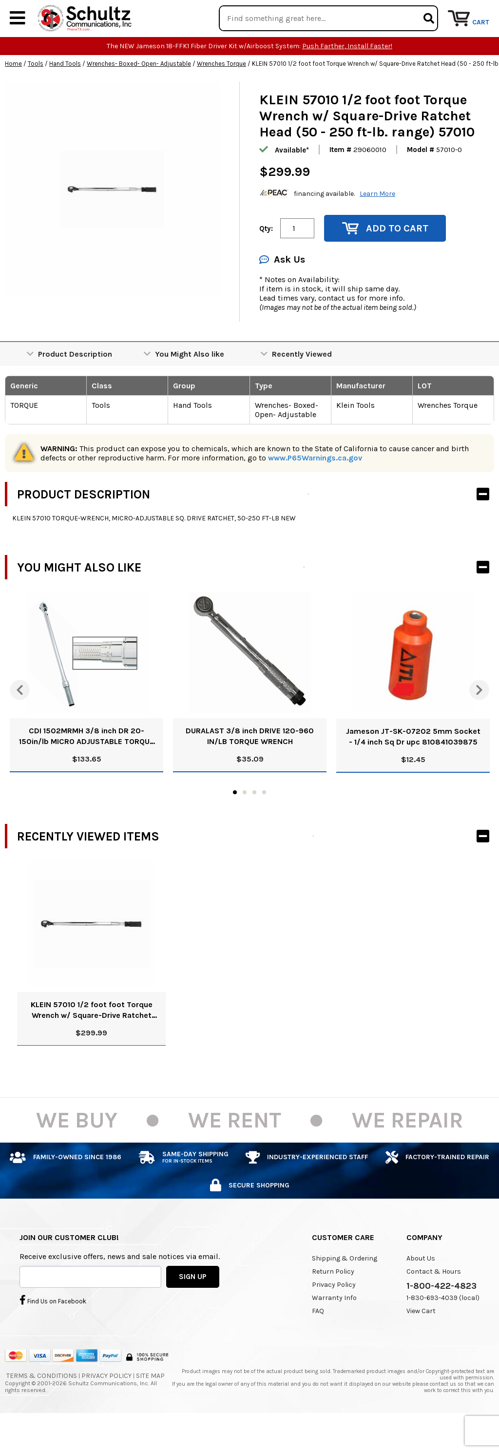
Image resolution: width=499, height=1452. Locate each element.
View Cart (421, 1341)
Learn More (377, 223)
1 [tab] (235, 822)
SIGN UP (193, 1305)
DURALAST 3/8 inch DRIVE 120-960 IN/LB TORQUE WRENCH (250, 766)
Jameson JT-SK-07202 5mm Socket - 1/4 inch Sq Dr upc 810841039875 (413, 766)
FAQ (318, 1341)
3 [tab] (254, 822)
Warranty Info (334, 1327)
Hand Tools (65, 93)
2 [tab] (245, 822)
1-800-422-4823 (441, 1315)
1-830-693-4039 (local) (443, 1327)
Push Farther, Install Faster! (347, 76)
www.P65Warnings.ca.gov (315, 487)
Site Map (150, 1405)
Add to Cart (385, 258)
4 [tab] (264, 822)
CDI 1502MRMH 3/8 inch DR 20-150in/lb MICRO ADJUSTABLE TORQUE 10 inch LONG (86, 766)
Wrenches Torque (221, 93)
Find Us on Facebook (52, 1329)
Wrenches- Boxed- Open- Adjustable (139, 93)
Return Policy (333, 1301)
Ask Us (282, 289)
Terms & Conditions (41, 1405)
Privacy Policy (334, 1314)
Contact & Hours (433, 1301)
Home (13, 93)
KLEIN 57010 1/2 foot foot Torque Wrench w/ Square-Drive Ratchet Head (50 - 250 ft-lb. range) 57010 (91, 1040)
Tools (35, 93)
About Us (420, 1288)
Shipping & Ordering (344, 1288)
